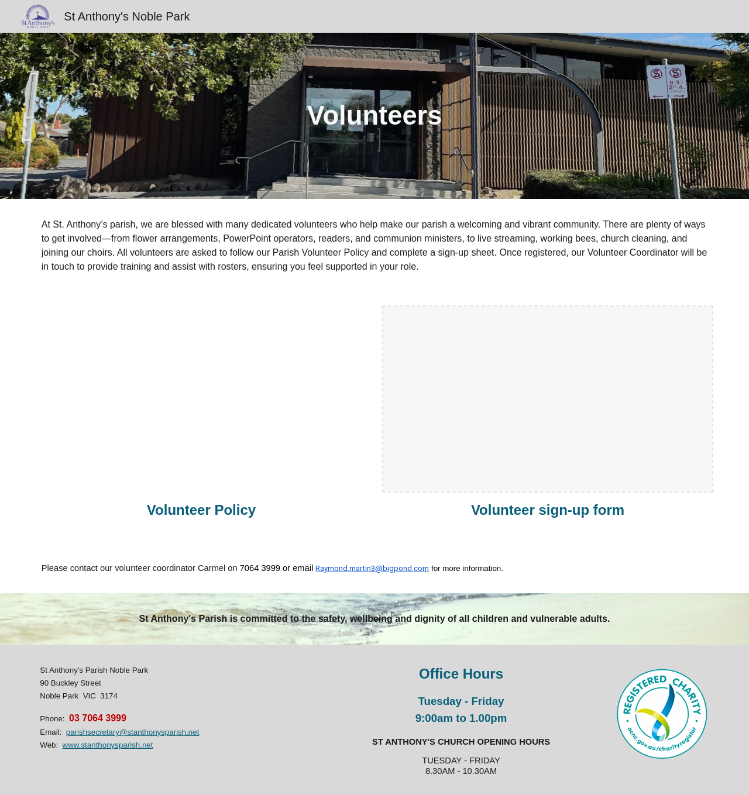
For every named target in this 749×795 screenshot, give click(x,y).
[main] (374, 116)
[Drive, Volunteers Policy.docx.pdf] (201, 399)
